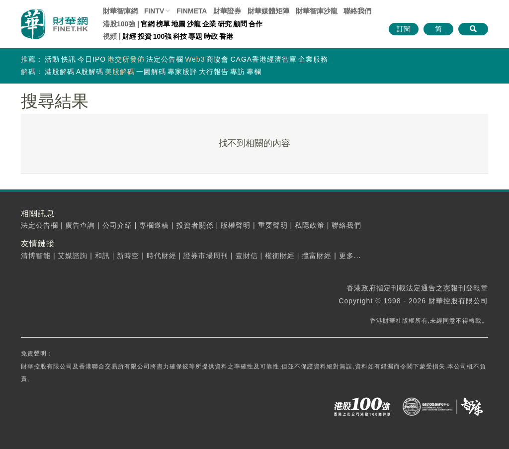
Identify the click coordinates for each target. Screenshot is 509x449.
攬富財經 (317, 256)
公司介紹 (117, 225)
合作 (255, 24)
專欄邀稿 (154, 225)
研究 (225, 24)
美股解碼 (120, 72)
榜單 (163, 24)
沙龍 (194, 24)
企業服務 (313, 59)
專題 (195, 36)
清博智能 (36, 256)
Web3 (195, 59)
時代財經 (161, 256)
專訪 (237, 72)
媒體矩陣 (268, 11)
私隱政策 (310, 225)
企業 (209, 24)
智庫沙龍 (317, 11)
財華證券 (227, 11)
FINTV (154, 11)
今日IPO (92, 59)
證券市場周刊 (205, 256)
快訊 (68, 59)
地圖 (178, 24)
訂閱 (404, 29)
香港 (226, 36)
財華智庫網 (120, 11)
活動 (52, 59)
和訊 (102, 256)
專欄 (254, 72)
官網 (148, 24)
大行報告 (214, 72)
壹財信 (247, 256)
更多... (350, 256)
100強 (162, 36)
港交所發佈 (126, 59)
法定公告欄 (164, 59)
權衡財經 (280, 256)
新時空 (128, 256)
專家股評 (182, 72)
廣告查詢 (80, 225)
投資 (145, 36)
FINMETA (191, 11)
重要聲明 (273, 225)
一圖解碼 (151, 72)
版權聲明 (236, 225)
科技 (180, 36)
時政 (211, 36)
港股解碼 (60, 72)
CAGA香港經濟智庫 (263, 59)
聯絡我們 (357, 11)
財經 (129, 36)
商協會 (217, 59)
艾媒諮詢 (72, 256)
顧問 (240, 24)
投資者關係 (195, 225)
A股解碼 (89, 72)
